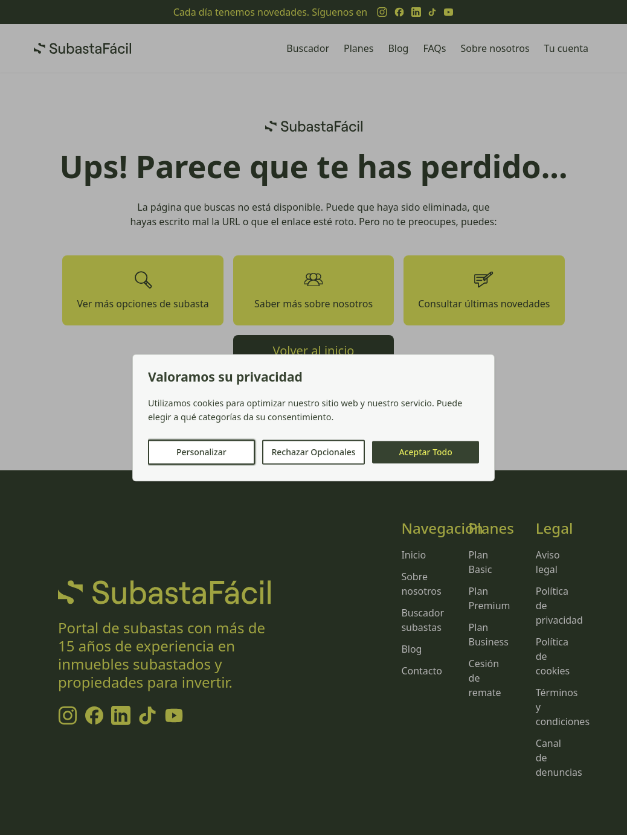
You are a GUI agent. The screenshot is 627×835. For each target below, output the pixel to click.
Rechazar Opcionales (313, 452)
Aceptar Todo (425, 452)
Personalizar (201, 452)
